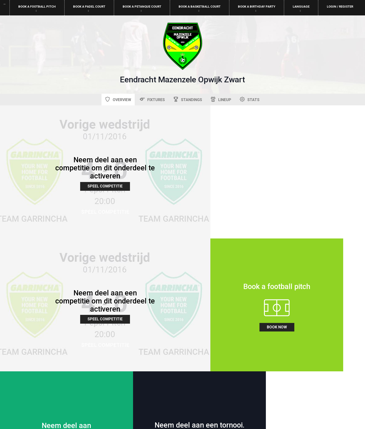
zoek (137, 258)
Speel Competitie (91, 164)
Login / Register (340, 6)
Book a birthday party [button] (256, 8)
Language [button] (301, 8)
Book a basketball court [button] (200, 8)
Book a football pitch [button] (37, 8)
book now (46, 264)
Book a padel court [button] (89, 8)
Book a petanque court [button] (142, 8)
